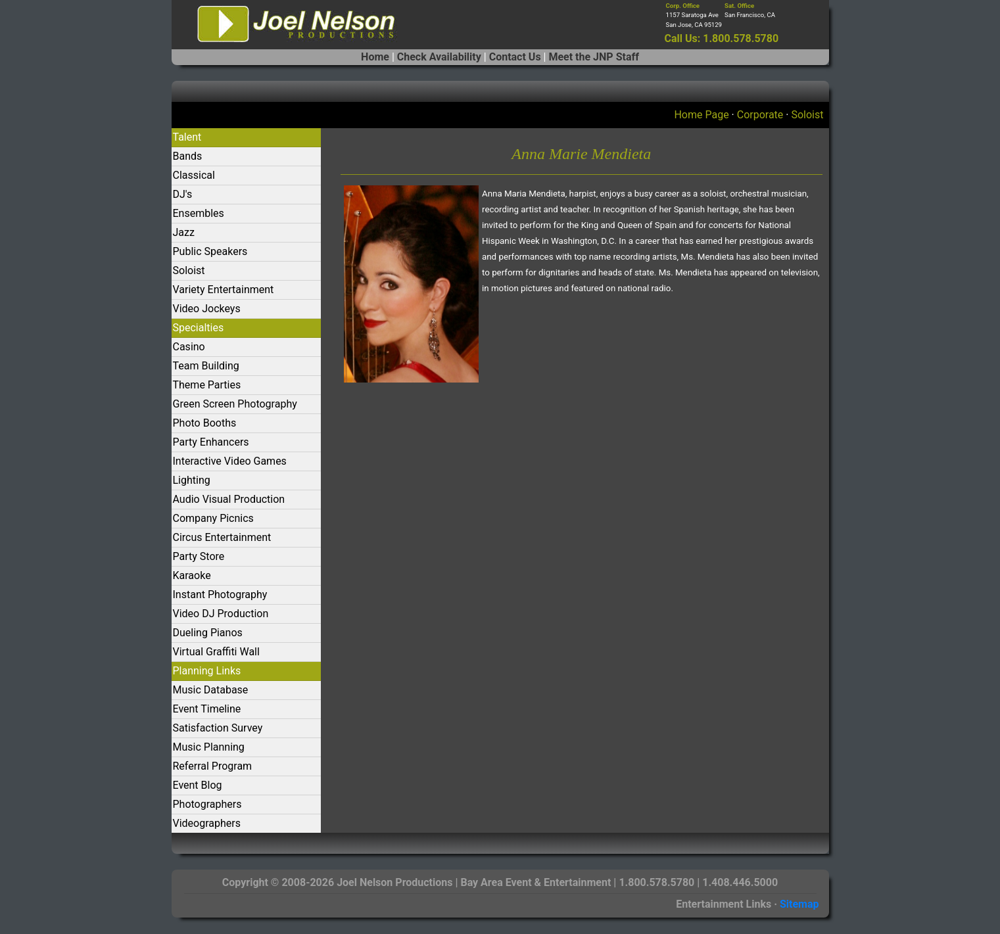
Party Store (199, 556)
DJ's (183, 194)
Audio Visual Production (229, 499)
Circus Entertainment (222, 537)
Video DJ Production (221, 613)
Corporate (760, 114)
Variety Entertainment (223, 289)
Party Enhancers (211, 442)
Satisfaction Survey (218, 728)
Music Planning (209, 747)
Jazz (184, 232)
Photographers (207, 804)
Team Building (206, 366)
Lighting (191, 480)
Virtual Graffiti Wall (216, 651)
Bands (187, 156)
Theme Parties (207, 385)
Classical (194, 175)
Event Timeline (207, 709)
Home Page (701, 114)
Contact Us (515, 57)
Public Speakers (210, 251)
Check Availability (439, 57)
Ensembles (198, 213)
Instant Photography (220, 594)
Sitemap (799, 904)
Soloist (807, 114)
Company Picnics (213, 518)
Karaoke (192, 575)
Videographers (207, 823)
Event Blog (197, 785)
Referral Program (212, 766)
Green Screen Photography (235, 404)
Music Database (211, 690)
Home (375, 57)
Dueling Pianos (208, 632)
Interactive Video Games (230, 461)
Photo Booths (205, 423)
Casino (189, 346)
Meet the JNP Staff (593, 57)
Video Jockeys (207, 308)
